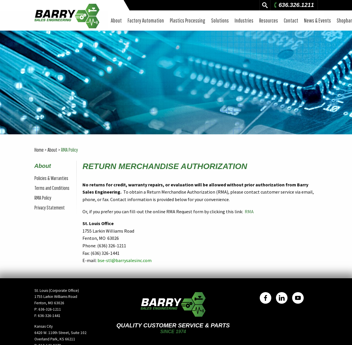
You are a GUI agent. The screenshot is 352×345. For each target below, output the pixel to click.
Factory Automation (146, 20)
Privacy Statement (49, 208)
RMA (249, 211)
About (116, 20)
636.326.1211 (293, 5)
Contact (291, 20)
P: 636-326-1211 (47, 309)
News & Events (317, 20)
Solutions (220, 20)
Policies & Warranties (51, 178)
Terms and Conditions (51, 188)
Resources (268, 20)
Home (39, 150)
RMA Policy (69, 150)
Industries (244, 20)
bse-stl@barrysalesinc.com (124, 260)
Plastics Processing (187, 20)
